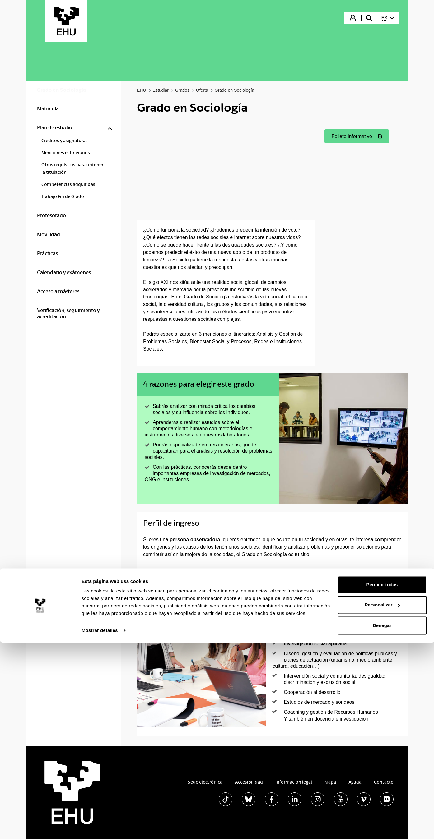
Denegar (382, 821)
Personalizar (382, 801)
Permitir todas (382, 781)
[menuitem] (387, 18)
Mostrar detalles (100, 826)
